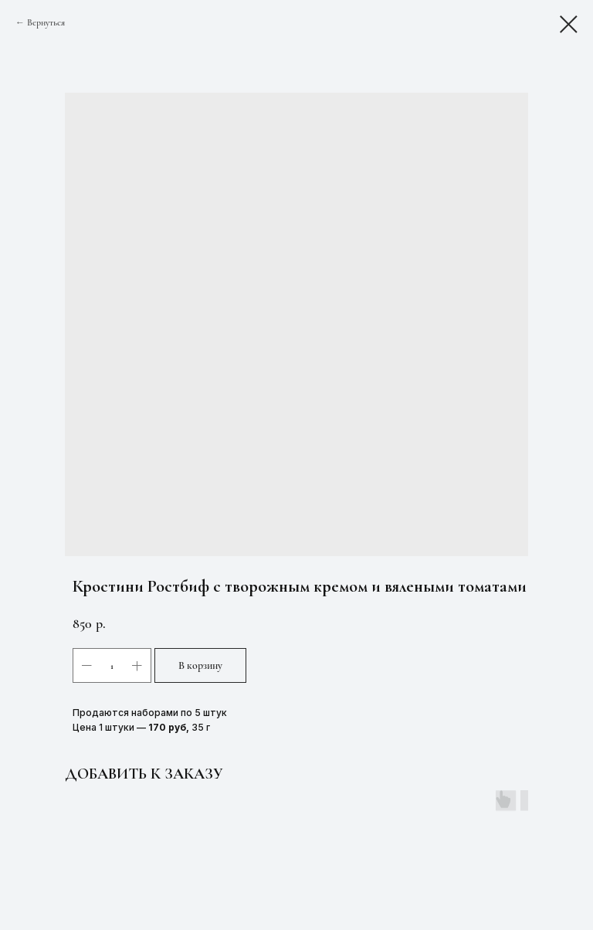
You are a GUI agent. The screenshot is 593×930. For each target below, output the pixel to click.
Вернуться (46, 22)
